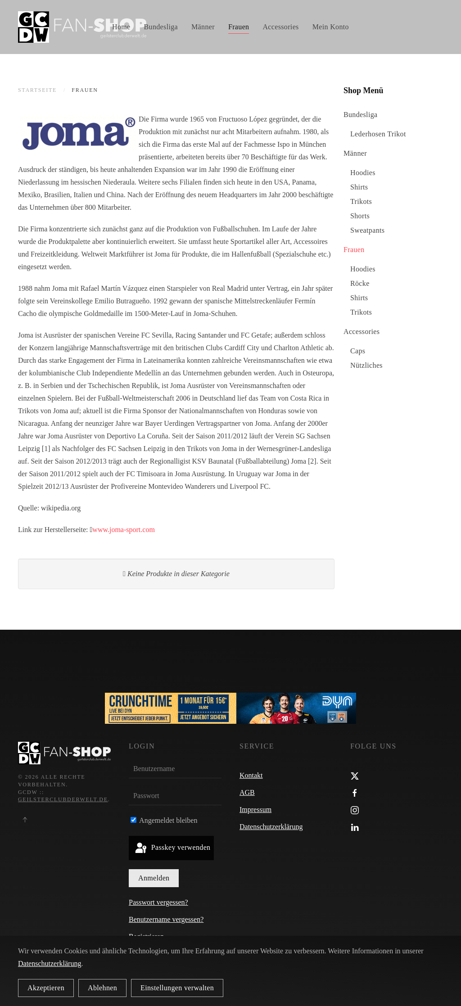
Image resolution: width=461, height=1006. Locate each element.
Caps (357, 351)
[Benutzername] (175, 769)
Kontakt (251, 775)
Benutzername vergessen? (166, 919)
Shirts (359, 187)
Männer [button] (203, 27)
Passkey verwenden (172, 848)
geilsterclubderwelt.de (63, 800)
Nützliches (366, 365)
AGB (247, 792)
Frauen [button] (238, 27)
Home (121, 27)
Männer (355, 153)
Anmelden (153, 878)
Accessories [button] (280, 27)
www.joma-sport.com (123, 529)
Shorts (360, 216)
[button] (25, 819)
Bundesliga (360, 114)
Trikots (361, 201)
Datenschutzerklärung (271, 826)
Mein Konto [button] (330, 27)
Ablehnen (102, 988)
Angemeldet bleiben (164, 820)
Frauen (354, 249)
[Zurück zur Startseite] (82, 27)
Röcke (360, 283)
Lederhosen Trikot (378, 134)
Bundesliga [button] (161, 27)
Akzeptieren (45, 988)
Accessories (361, 331)
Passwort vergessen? (158, 902)
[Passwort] (175, 796)
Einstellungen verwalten (177, 988)
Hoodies (362, 172)
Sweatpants (367, 230)
